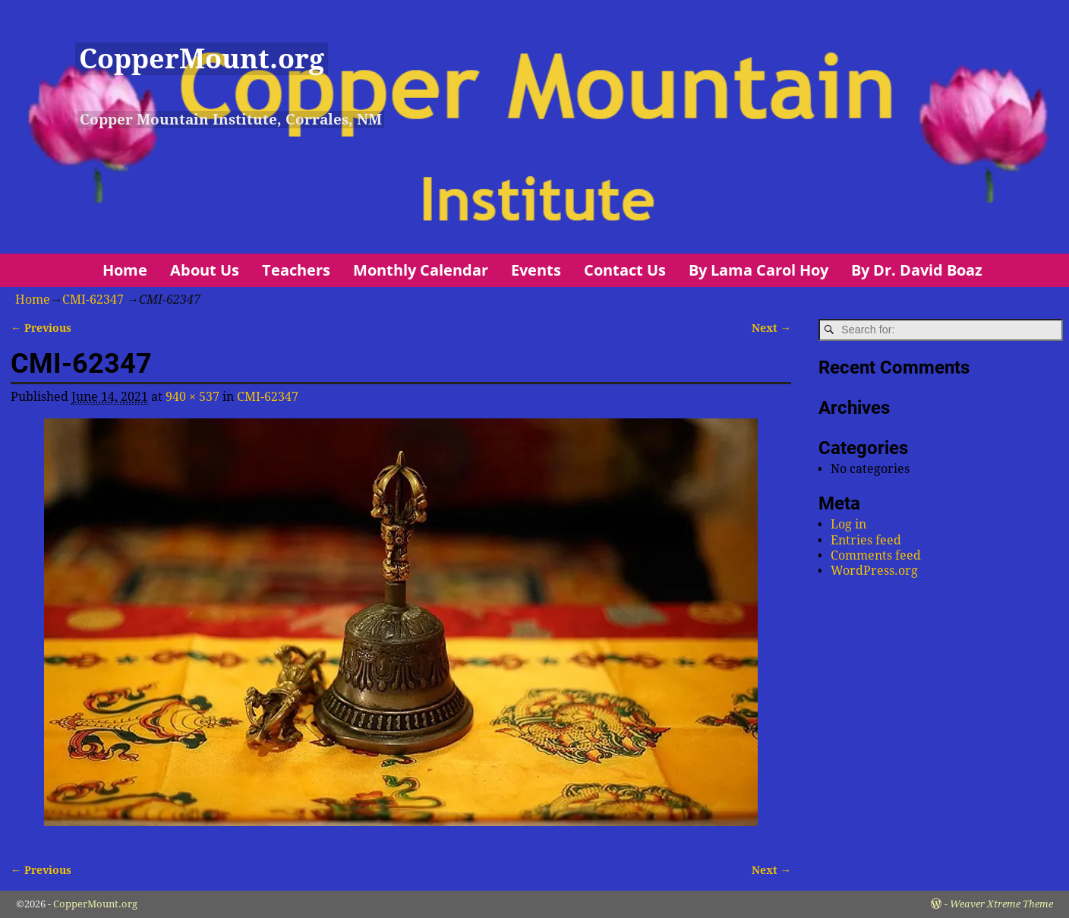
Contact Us (625, 270)
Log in (848, 524)
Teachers (296, 270)
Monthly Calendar (420, 270)
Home (124, 270)
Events (536, 270)
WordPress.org (874, 570)
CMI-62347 (93, 299)
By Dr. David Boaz (916, 270)
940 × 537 (192, 397)
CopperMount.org (201, 59)
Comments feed (876, 555)
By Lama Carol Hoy (758, 270)
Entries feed (866, 540)
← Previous (41, 328)
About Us (204, 270)
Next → (771, 328)
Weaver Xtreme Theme (1001, 904)
